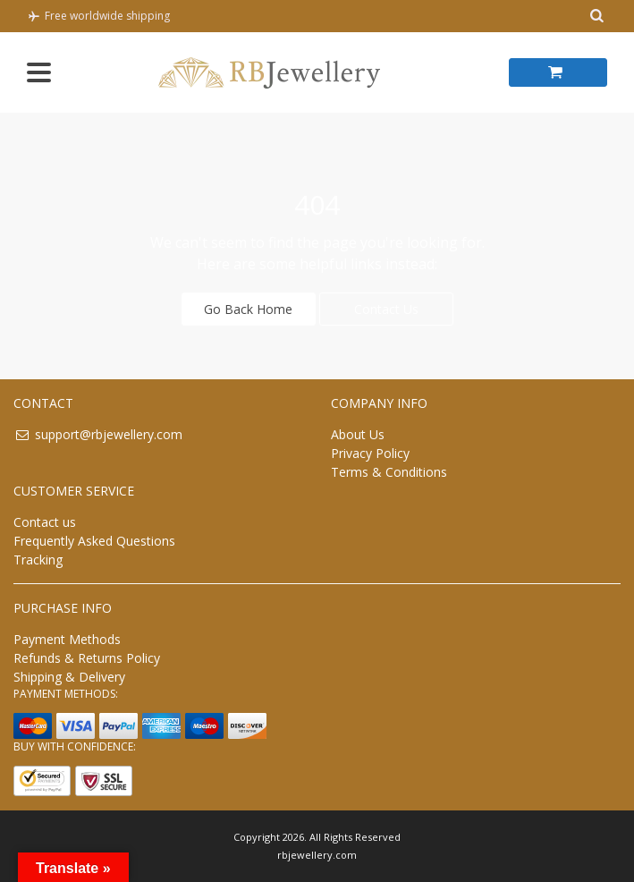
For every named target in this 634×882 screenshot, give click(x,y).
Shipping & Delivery (69, 676)
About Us (358, 434)
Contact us (44, 521)
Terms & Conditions (389, 471)
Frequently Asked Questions (94, 540)
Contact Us (386, 309)
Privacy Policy (370, 453)
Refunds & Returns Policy (86, 657)
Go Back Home (248, 309)
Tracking (38, 559)
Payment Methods (67, 639)
